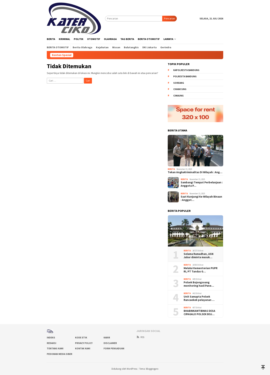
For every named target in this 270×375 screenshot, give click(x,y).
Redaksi (51, 343)
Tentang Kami (55, 348)
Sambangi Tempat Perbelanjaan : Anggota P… (202, 184)
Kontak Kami (82, 348)
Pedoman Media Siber (59, 354)
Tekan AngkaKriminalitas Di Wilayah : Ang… (195, 172)
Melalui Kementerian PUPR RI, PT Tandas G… (200, 270)
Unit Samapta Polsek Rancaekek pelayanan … (199, 298)
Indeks (51, 337)
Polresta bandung (185, 76)
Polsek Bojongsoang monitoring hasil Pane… (199, 284)
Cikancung (179, 89)
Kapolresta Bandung (186, 70)
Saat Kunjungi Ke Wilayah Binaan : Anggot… (201, 198)
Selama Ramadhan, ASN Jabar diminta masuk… (198, 255)
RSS (140, 337)
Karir (107, 337)
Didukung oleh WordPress (124, 368)
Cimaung (178, 95)
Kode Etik (81, 337)
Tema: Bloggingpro (148, 368)
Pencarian (169, 18)
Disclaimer (110, 343)
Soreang (178, 82)
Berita (171, 169)
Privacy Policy (83, 343)
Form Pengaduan (114, 348)
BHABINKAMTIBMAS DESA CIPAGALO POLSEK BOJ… (199, 312)
